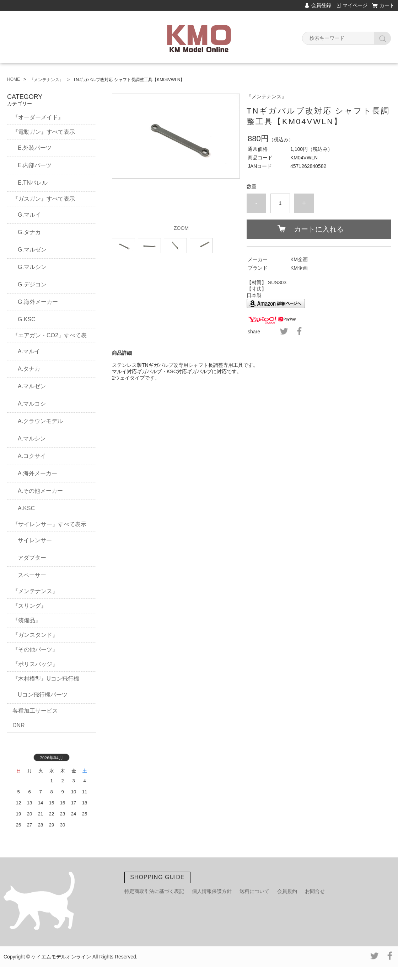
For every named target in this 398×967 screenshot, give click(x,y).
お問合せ (315, 891)
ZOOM (181, 228)
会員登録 (321, 5)
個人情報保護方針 (212, 891)
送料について (254, 891)
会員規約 (287, 891)
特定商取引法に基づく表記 (154, 891)
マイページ (355, 5)
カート (387, 5)
